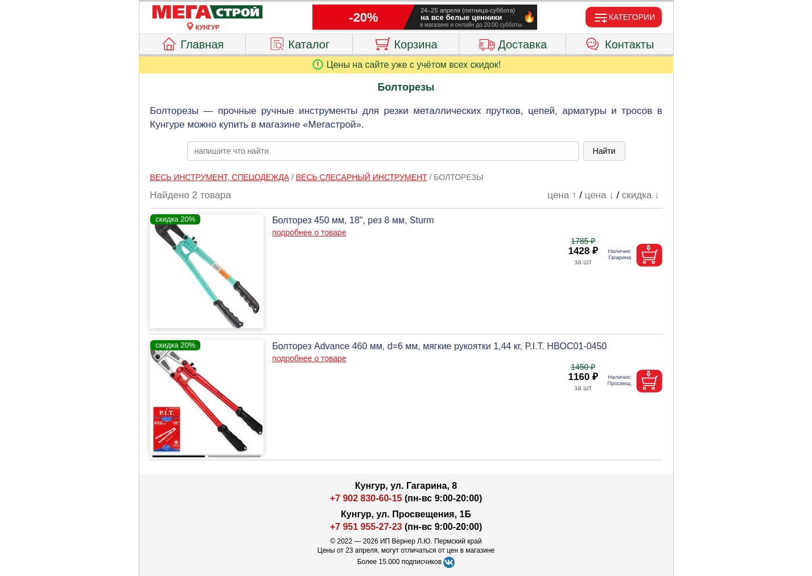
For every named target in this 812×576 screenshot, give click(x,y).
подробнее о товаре (309, 232)
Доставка (512, 42)
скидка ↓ (641, 195)
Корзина (405, 42)
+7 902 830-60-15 (366, 498)
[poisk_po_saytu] (383, 151)
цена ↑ (561, 195)
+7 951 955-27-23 (366, 527)
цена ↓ (599, 195)
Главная (192, 42)
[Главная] (208, 12)
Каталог (299, 42)
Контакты (619, 42)
